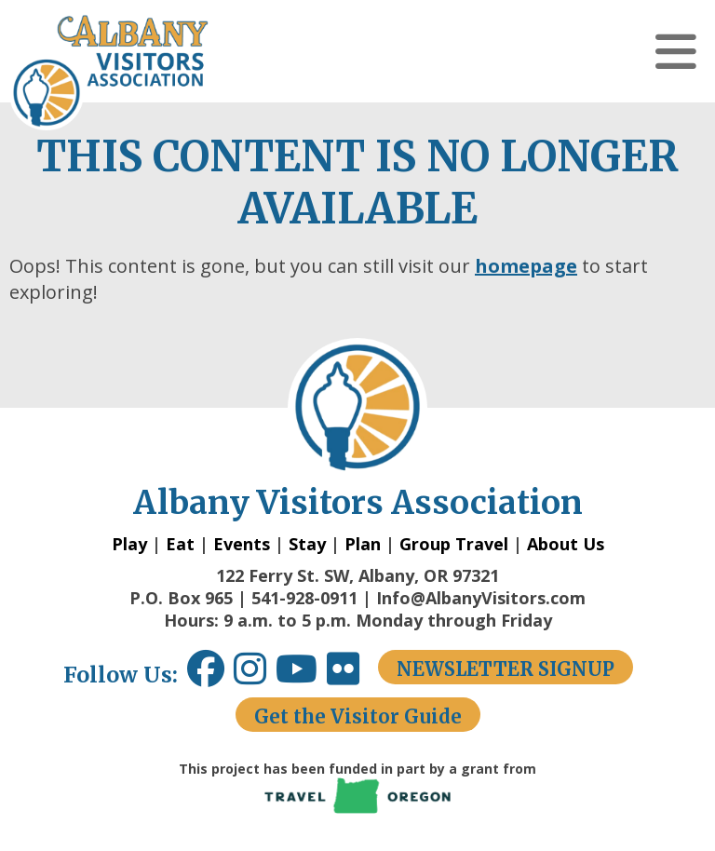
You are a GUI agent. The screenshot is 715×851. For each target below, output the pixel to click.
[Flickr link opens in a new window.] (352, 675)
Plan (362, 544)
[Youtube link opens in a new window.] (301, 675)
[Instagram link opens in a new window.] (255, 675)
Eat (180, 544)
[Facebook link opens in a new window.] (206, 675)
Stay (307, 544)
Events (241, 544)
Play (129, 544)
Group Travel (453, 544)
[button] (675, 51)
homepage (526, 265)
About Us (565, 544)
